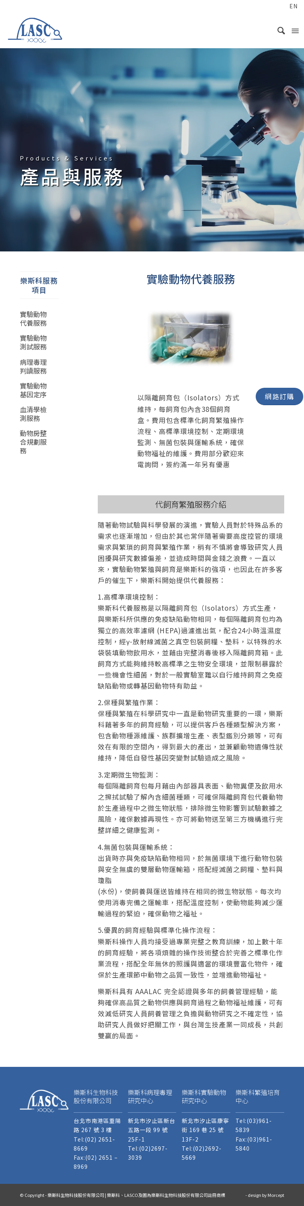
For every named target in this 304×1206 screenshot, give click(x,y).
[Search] (278, 30)
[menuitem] (278, 6)
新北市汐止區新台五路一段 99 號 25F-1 (151, 1130)
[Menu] (294, 30)
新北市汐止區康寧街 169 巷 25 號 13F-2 (205, 1130)
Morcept (276, 1195)
